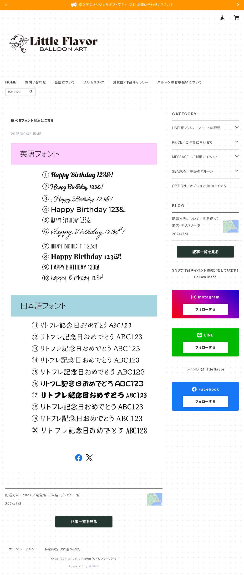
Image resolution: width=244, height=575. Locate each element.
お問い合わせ (35, 82)
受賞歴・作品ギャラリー (131, 82)
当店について (65, 82)
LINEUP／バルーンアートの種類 (196, 128)
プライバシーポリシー (23, 549)
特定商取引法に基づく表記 (63, 549)
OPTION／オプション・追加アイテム (199, 186)
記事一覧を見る (84, 521)
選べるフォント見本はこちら (32, 120)
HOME (10, 82)
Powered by (84, 566)
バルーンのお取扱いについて (179, 82)
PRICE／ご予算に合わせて (192, 142)
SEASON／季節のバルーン (192, 171)
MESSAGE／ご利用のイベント (195, 157)
